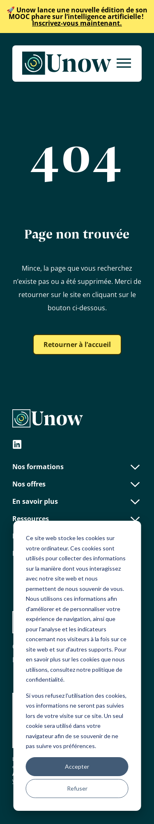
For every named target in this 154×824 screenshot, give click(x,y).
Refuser (77, 788)
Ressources (77, 518)
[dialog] (77, 666)
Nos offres (77, 484)
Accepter (77, 766)
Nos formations (77, 466)
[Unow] (66, 64)
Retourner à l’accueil (77, 344)
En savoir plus (77, 501)
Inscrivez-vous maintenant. (77, 16)
